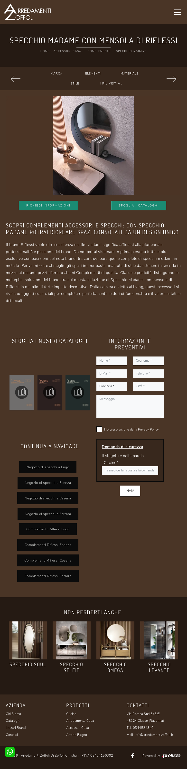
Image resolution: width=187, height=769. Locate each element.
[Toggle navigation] (177, 12)
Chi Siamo (13, 714)
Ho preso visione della (131, 429)
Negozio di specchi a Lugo (48, 467)
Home (45, 51)
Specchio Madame (131, 51)
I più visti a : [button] (111, 83)
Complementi (99, 51)
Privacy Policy (148, 429)
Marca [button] (57, 73)
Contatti (12, 735)
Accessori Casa (67, 51)
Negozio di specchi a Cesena (48, 498)
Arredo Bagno (76, 735)
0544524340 (143, 728)
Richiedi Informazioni (48, 205)
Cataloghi (13, 721)
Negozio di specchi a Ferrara (48, 513)
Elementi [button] (93, 73)
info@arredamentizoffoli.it (154, 735)
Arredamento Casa (80, 721)
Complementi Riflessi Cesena (47, 560)
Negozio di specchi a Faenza (48, 482)
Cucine (71, 714)
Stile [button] (75, 83)
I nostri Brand (16, 728)
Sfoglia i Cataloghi (139, 205)
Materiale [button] (130, 73)
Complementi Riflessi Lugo (48, 529)
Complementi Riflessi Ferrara (48, 575)
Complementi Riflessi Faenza (48, 544)
